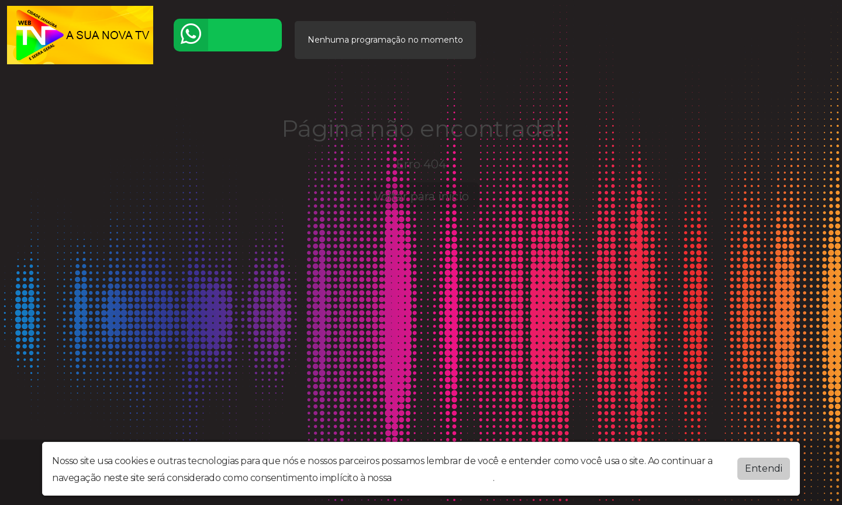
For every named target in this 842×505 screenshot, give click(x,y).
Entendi (763, 467)
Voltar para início (421, 196)
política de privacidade (443, 476)
